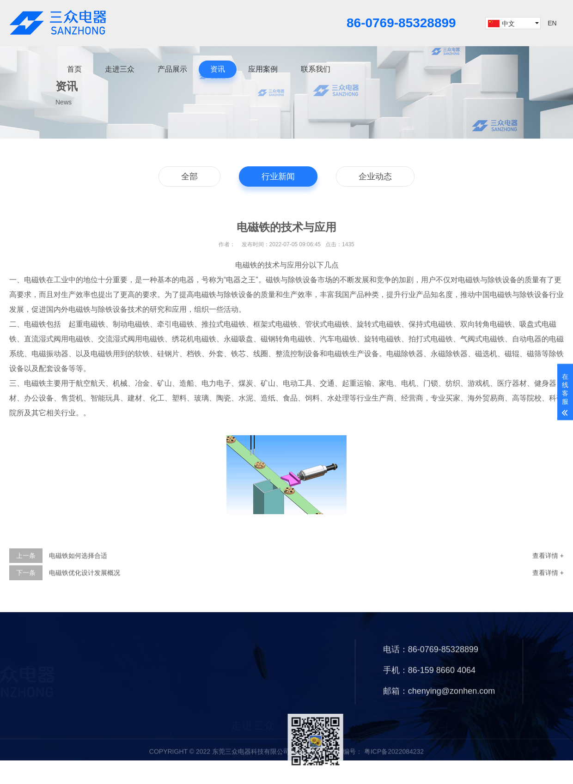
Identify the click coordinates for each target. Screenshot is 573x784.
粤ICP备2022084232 (393, 762)
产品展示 (172, 69)
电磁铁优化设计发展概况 (84, 585)
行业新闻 (278, 177)
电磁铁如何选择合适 (78, 568)
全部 (189, 177)
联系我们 (315, 69)
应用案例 (263, 69)
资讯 (217, 69)
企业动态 (375, 177)
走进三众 (119, 69)
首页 (74, 69)
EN (552, 23)
